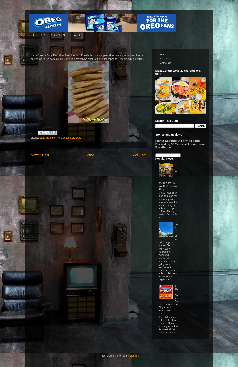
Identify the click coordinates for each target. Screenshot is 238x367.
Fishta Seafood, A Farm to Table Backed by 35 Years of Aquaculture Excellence (180, 144)
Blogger (133, 355)
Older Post (138, 155)
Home (89, 155)
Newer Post (40, 155)
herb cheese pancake (69, 137)
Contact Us (165, 62)
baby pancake (48, 137)
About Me (164, 58)
